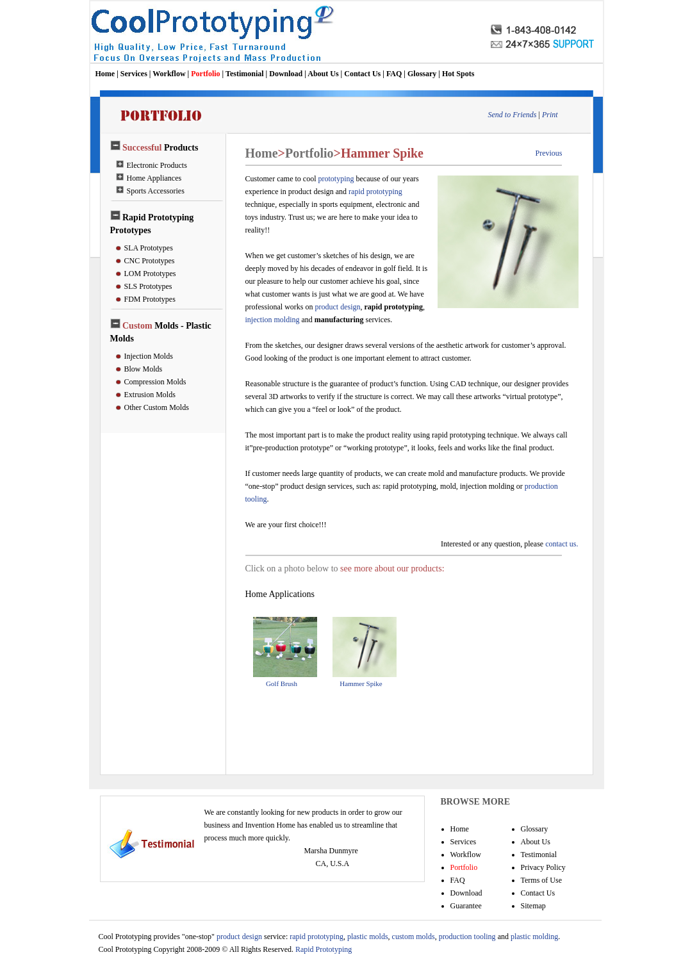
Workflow (168, 73)
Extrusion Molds (150, 394)
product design (337, 306)
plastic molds (367, 936)
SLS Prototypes (148, 286)
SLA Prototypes (148, 247)
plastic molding (534, 936)
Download (285, 73)
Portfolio (205, 73)
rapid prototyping (375, 191)
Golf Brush (281, 683)
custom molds (413, 936)
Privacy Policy (543, 867)
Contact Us (362, 73)
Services (133, 73)
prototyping (336, 178)
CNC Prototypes (149, 260)
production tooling (466, 936)
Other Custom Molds (156, 407)
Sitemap (533, 905)
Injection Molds (148, 356)
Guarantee (466, 905)
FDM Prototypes (150, 299)
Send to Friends (512, 114)
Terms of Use (541, 880)
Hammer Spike (361, 683)
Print (550, 114)
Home (105, 73)
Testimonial (245, 73)
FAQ (394, 73)
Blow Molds (143, 368)
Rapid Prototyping (322, 949)
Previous (549, 153)
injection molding (272, 319)
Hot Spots (458, 73)
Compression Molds (155, 381)
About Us (323, 73)
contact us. (561, 543)
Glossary (421, 73)
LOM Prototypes (150, 273)
